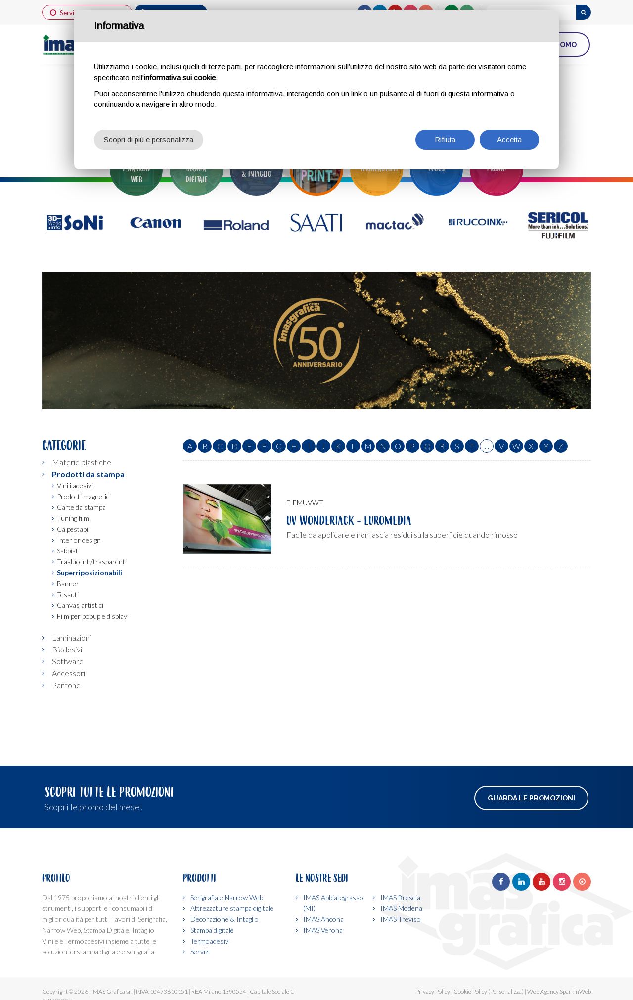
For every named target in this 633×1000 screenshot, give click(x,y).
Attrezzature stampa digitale (231, 908)
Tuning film (73, 518)
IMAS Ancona (323, 919)
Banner (68, 583)
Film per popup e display (92, 616)
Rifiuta (445, 139)
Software (68, 661)
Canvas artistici (80, 605)
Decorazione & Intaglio (224, 919)
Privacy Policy (432, 991)
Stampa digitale (212, 930)
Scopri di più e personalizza (148, 139)
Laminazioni (71, 637)
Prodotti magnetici (84, 496)
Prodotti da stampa (88, 474)
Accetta (509, 139)
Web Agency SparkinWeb (559, 991)
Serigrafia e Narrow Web (226, 897)
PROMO (563, 45)
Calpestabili (74, 529)
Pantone (66, 685)
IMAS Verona (323, 930)
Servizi (200, 952)
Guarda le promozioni (531, 798)
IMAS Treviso (400, 919)
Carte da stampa (81, 507)
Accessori (68, 673)
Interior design (79, 540)
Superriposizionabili (89, 572)
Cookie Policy (470, 991)
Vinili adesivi (75, 485)
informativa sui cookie (180, 77)
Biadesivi (67, 649)
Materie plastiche (81, 462)
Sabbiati (68, 551)
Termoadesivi (210, 941)
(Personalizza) (506, 991)
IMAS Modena (401, 908)
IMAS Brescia (400, 897)
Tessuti (68, 594)
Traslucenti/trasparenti (92, 561)
